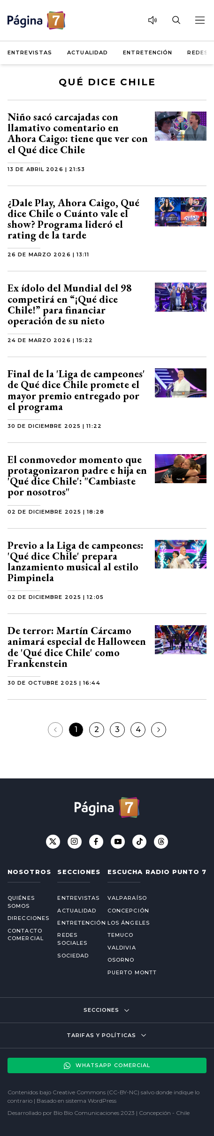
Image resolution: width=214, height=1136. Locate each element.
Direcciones (25, 918)
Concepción (128, 910)
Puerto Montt (132, 972)
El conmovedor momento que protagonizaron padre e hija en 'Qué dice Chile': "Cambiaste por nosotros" (77, 476)
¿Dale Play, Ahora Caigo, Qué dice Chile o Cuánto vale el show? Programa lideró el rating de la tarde (73, 219)
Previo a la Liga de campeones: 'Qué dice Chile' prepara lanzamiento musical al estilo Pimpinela (76, 561)
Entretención (147, 52)
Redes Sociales (72, 939)
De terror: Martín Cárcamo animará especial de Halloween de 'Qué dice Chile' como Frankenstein (77, 647)
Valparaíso (127, 898)
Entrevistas (30, 52)
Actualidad (87, 52)
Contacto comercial (25, 934)
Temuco (120, 935)
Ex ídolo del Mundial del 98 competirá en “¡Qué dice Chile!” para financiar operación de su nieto (70, 304)
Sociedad (73, 955)
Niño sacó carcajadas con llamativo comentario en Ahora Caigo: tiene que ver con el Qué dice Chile (78, 133)
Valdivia (121, 947)
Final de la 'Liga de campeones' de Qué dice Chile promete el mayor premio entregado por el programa (76, 390)
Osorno (121, 960)
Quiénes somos (21, 902)
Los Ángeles (128, 922)
